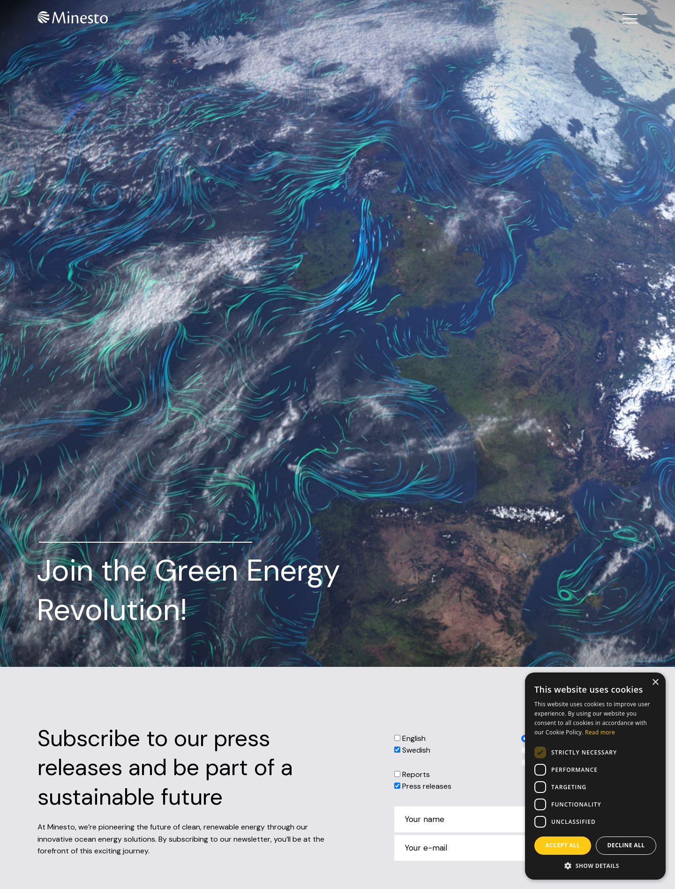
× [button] (655, 682)
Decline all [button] (626, 845)
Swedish (416, 750)
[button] (595, 865)
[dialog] (595, 776)
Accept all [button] (563, 845)
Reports (416, 774)
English (414, 738)
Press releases (426, 786)
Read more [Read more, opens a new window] (600, 732)
